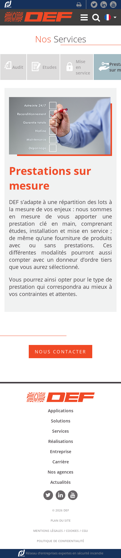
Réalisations (60, 441)
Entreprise (60, 451)
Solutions (60, 421)
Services (60, 431)
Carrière (60, 462)
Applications (60, 410)
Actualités (60, 482)
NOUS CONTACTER (60, 352)
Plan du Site (61, 520)
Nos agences (60, 472)
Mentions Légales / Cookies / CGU (60, 531)
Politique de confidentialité (60, 541)
